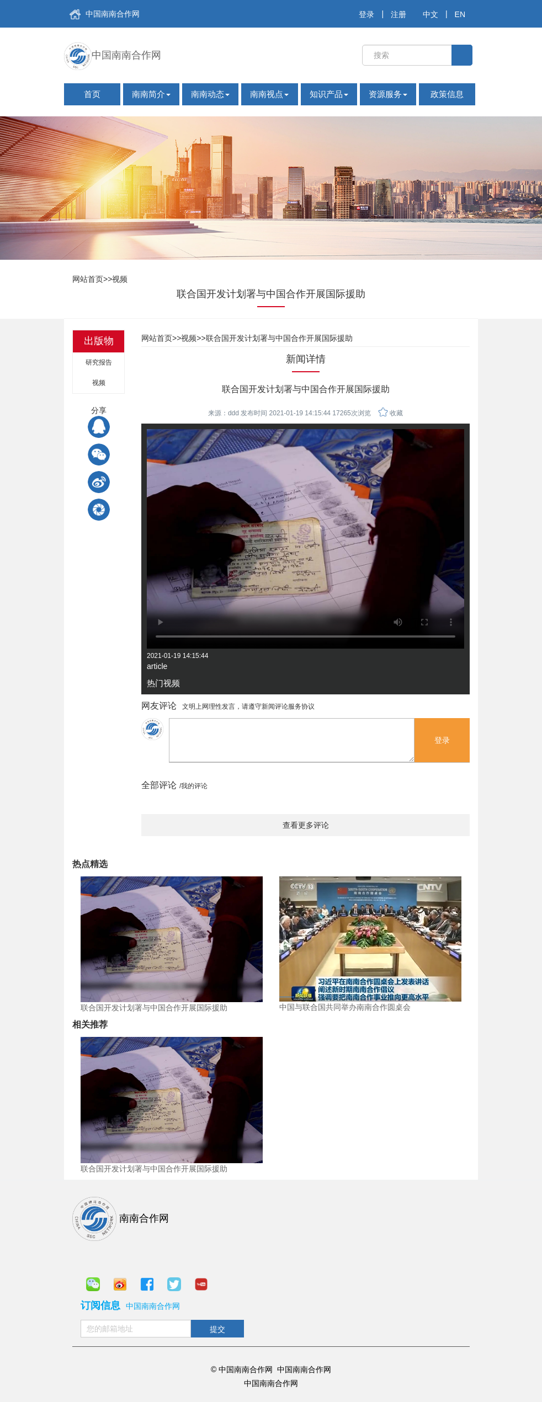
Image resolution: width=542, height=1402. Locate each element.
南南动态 (210, 94)
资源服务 (388, 94)
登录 (366, 14)
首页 (92, 94)
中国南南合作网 (105, 14)
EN (460, 14)
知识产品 (329, 94)
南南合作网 (120, 1219)
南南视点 (269, 94)
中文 (430, 14)
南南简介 (151, 94)
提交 (217, 1329)
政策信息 (447, 94)
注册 (398, 14)
